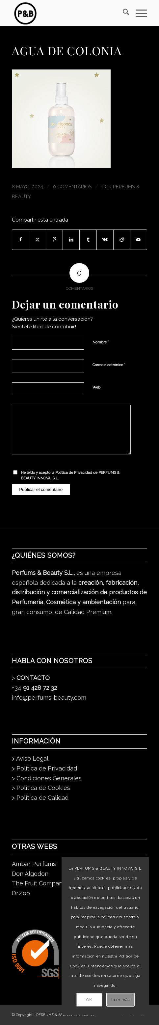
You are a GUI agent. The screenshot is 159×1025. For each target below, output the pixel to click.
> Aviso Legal (30, 758)
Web (96, 387)
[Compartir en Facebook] (20, 240)
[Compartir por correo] (138, 240)
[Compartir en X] (37, 240)
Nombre (101, 341)
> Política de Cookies (41, 787)
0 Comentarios (72, 186)
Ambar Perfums (34, 863)
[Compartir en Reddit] (122, 240)
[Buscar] (122, 13)
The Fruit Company (39, 883)
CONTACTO (33, 677)
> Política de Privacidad (44, 768)
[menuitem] (122, 13)
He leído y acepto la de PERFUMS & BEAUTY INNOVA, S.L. (70, 475)
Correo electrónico (109, 364)
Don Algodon (30, 873)
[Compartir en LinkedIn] (71, 240)
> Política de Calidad (40, 797)
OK (89, 999)
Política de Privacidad (73, 473)
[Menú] (138, 13)
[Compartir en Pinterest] (54, 240)
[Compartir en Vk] (105, 240)
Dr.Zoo (21, 893)
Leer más (120, 999)
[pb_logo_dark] (66, 13)
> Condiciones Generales (47, 778)
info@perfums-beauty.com (49, 697)
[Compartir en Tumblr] (88, 240)
